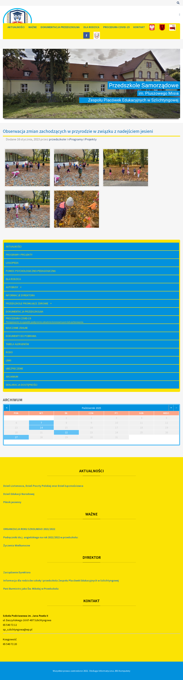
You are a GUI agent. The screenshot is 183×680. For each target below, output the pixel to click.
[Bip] (172, 27)
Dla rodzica (91, 27)
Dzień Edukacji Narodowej (18, 494)
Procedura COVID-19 (116, 27)
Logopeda (12, 262)
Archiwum (12, 376)
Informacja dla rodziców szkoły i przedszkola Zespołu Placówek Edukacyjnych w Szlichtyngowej (61, 580)
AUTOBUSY (14, 287)
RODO (9, 352)
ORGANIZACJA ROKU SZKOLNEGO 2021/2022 (29, 529)
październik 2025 (91, 408)
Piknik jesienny (12, 502)
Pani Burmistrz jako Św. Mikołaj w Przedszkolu (31, 588)
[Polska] (152, 27)
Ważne (32, 27)
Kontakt (139, 27)
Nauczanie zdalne (17, 328)
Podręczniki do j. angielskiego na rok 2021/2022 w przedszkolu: (40, 537)
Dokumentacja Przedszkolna (60, 27)
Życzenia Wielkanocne (16, 545)
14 (41, 427)
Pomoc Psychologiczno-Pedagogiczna (31, 271)
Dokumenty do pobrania (21, 336)
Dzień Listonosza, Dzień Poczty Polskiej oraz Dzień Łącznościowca (43, 486)
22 (66, 432)
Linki (8, 360)
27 (16, 437)
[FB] (86, 35)
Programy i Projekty (83, 139)
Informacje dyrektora (20, 295)
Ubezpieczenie (14, 368)
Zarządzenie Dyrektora (17, 572)
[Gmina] (162, 27)
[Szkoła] (97, 35)
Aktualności (16, 27)
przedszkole (58, 139)
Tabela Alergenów (17, 344)
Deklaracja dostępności (21, 384)
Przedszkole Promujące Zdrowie (29, 303)
